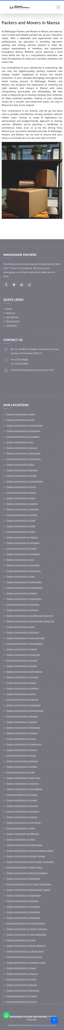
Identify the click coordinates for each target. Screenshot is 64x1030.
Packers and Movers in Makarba (22, 509)
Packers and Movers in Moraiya (22, 805)
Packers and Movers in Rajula (21, 755)
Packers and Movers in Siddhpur (22, 688)
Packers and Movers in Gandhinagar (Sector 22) (30, 621)
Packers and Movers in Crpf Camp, (23, 822)
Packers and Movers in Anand (21, 979)
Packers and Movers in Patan (21, 498)
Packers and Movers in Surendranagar (25, 638)
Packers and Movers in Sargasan (22, 811)
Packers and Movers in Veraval (21, 447)
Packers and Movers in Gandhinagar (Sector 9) (29, 615)
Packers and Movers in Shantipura (23, 458)
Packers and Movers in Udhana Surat (25, 951)
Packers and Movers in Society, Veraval (25, 856)
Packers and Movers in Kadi (20, 419)
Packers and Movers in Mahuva (22, 761)
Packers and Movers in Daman (21, 984)
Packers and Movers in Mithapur (22, 833)
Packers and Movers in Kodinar (22, 733)
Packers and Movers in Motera (21, 593)
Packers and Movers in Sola (20, 559)
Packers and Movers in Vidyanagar (23, 895)
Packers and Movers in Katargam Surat (26, 962)
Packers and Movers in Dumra (21, 1001)
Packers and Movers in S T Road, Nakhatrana (28, 884)
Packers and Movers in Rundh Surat (24, 956)
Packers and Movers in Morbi (21, 486)
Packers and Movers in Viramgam (23, 654)
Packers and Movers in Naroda (21, 766)
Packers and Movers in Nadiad (21, 721)
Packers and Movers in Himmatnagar (25, 710)
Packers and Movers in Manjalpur (23, 906)
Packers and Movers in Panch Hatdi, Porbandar (30, 861)
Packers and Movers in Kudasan (22, 609)
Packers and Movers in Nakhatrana (24, 744)
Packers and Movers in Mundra (22, 470)
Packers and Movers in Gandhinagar (24, 425)
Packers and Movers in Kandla (21, 475)
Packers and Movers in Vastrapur (23, 542)
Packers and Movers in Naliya (21, 738)
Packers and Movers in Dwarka (21, 794)
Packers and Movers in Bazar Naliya (24, 867)
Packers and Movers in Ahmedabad (24, 671)
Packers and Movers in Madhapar (23, 878)
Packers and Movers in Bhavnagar (23, 453)
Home (9, 308)
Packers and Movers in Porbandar (23, 430)
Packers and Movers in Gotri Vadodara (25, 923)
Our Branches (13, 321)
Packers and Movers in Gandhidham (24, 481)
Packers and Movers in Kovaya (21, 800)
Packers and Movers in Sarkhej (21, 514)
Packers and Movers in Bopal (21, 520)
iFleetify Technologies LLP (44, 1025)
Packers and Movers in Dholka (21, 665)
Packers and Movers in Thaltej (21, 548)
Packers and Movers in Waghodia (23, 912)
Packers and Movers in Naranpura (23, 570)
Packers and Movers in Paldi (20, 772)
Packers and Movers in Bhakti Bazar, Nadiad (28, 889)
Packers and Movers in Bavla (20, 414)
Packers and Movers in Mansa (21, 682)
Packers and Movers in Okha (20, 828)
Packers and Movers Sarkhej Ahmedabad (26, 873)
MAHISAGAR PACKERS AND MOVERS (28, 1016)
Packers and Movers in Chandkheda (24, 587)
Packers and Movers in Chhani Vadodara (26, 928)
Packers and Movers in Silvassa (22, 973)
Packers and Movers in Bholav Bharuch (26, 945)
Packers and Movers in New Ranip (23, 777)
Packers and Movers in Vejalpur (22, 537)
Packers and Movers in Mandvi (21, 749)
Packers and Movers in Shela (20, 531)
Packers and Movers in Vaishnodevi (24, 582)
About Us (10, 312)
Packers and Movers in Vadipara (22, 900)
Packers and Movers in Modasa (22, 716)
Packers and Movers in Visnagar (22, 677)
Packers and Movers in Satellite (22, 503)
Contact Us (11, 325)
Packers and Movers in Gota (20, 576)
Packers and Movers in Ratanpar (22, 783)
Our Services (12, 317)
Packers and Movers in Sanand (21, 660)
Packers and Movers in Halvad (21, 649)
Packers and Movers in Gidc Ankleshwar (26, 934)
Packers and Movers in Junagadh (22, 436)
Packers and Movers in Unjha (21, 693)
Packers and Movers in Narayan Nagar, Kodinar (30, 850)
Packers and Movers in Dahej (21, 940)
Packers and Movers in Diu (19, 442)
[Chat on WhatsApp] (6, 1015)
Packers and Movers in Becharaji (22, 632)
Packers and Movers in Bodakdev (23, 554)
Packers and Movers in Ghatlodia (23, 565)
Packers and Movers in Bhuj (20, 464)
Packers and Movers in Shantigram (23, 598)
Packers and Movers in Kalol (20, 626)
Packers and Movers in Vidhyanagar (24, 844)
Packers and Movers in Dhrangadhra (24, 643)
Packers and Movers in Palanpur (22, 699)
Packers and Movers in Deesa (21, 492)
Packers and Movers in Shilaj (20, 526)
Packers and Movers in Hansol (21, 996)
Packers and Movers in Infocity (21, 817)
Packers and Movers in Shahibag (22, 604)
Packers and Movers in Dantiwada (23, 705)
